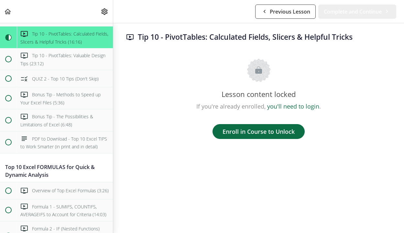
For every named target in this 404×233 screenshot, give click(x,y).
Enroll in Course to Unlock (259, 131)
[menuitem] (105, 11)
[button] (8, 11)
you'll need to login (293, 106)
